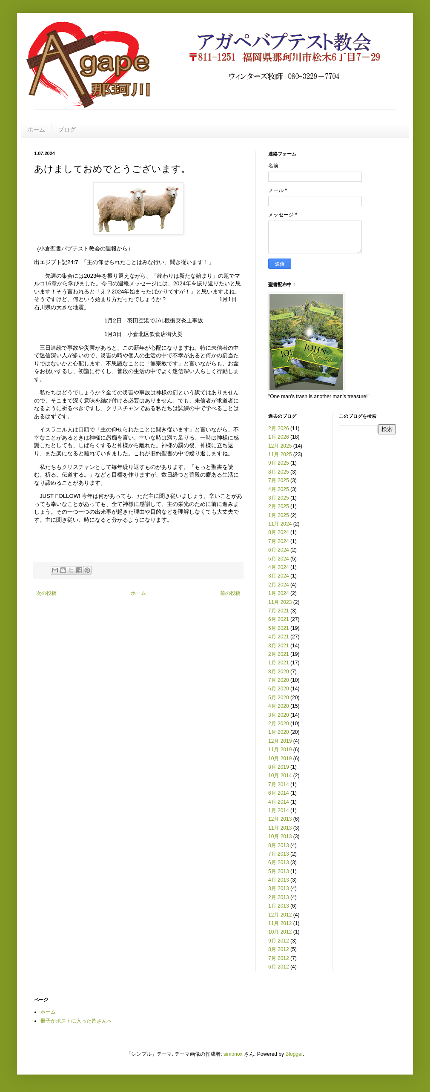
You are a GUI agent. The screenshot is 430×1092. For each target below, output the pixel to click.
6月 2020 (278, 689)
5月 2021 (278, 628)
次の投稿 (46, 593)
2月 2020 (278, 724)
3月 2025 (278, 498)
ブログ (67, 129)
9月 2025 (278, 463)
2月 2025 (278, 506)
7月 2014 (278, 784)
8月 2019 (278, 767)
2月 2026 (278, 428)
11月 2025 (280, 454)
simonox (233, 1054)
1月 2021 (278, 663)
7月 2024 (278, 541)
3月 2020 (278, 715)
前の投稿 (230, 593)
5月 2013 (278, 871)
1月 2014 (278, 810)
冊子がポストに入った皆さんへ (76, 1021)
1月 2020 (278, 732)
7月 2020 (278, 680)
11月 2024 (280, 524)
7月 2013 (278, 854)
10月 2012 (280, 932)
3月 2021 (278, 646)
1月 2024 (278, 593)
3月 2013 (278, 888)
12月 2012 (280, 915)
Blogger (294, 1054)
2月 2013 (278, 897)
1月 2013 (278, 906)
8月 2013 (278, 845)
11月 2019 (280, 750)
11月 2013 (280, 828)
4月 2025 (278, 489)
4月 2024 (278, 567)
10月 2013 (280, 836)
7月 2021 (278, 611)
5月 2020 (278, 698)
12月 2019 (280, 741)
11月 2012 (280, 923)
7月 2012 (278, 958)
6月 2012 (278, 967)
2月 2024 (278, 585)
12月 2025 (280, 446)
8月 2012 (278, 949)
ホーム (36, 129)
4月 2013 (278, 880)
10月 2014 (280, 776)
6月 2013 (278, 862)
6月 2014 (278, 793)
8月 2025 (278, 472)
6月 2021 (278, 619)
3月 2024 (278, 576)
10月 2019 (280, 759)
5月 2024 (278, 559)
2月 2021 (278, 654)
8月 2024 (278, 532)
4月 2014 (278, 802)
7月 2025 (278, 480)
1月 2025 (278, 515)
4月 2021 (278, 637)
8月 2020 (278, 672)
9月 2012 (278, 941)
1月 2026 (278, 437)
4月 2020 (278, 706)
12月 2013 (280, 819)
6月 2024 (278, 550)
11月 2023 (280, 602)
